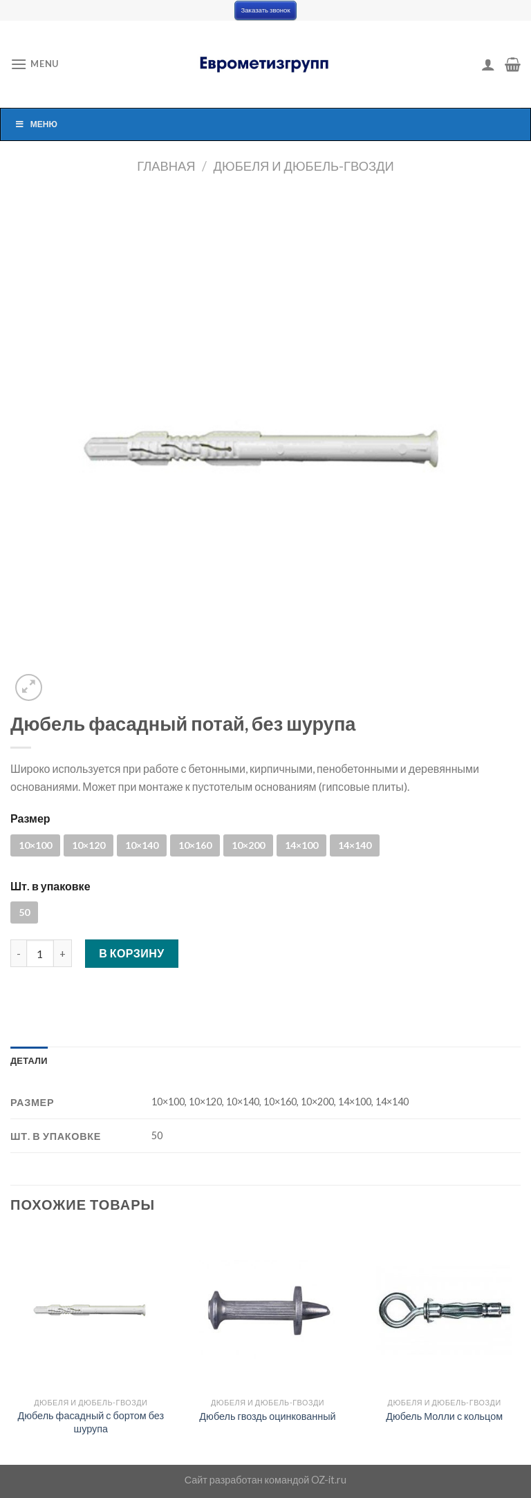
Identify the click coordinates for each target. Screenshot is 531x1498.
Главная (166, 166)
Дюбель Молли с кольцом (444, 1416)
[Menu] (34, 64)
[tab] (29, 1060)
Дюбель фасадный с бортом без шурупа (91, 1422)
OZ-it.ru (328, 1480)
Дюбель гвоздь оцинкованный (267, 1416)
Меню (36, 124)
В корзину (132, 952)
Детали (29, 1060)
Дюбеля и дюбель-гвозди (304, 166)
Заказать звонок (265, 10)
